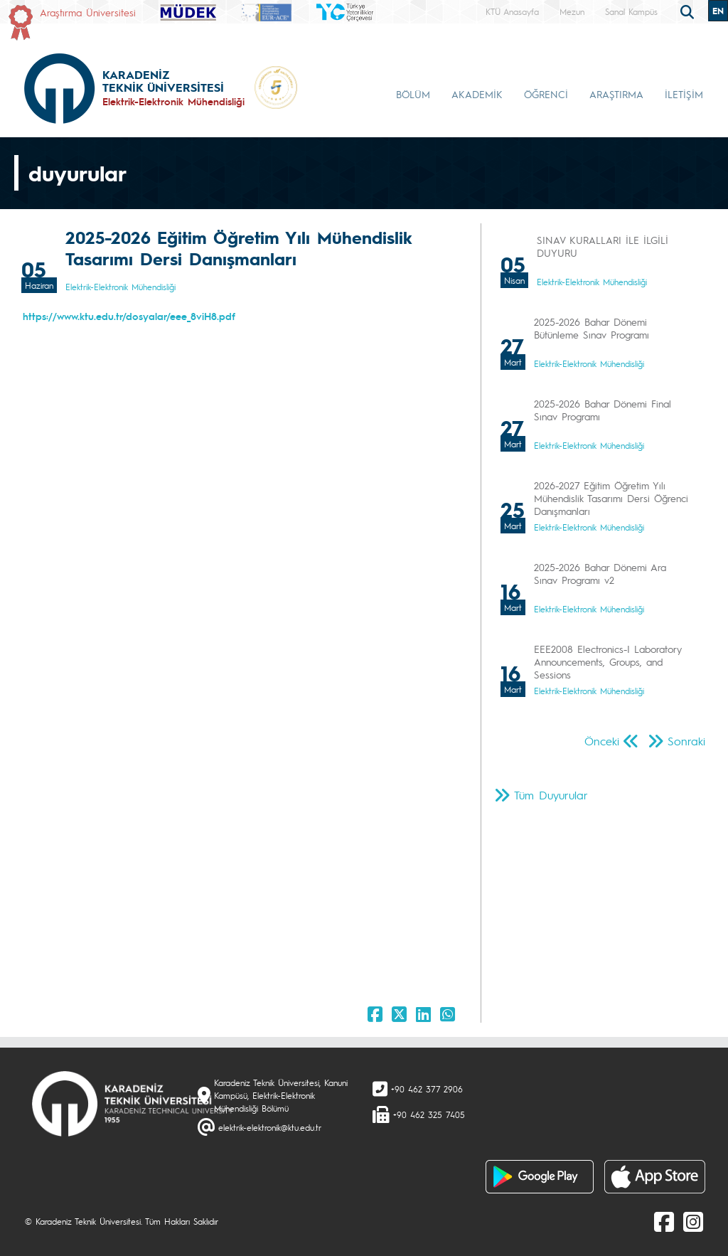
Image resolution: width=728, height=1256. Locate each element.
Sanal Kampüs (631, 11)
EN (718, 10)
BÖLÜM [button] (413, 93)
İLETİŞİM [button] (684, 93)
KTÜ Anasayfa (512, 11)
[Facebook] (664, 1221)
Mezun (572, 11)
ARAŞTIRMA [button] (616, 93)
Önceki (601, 740)
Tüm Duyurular (551, 794)
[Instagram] (693, 1221)
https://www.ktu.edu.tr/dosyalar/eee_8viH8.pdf (129, 315)
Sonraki (686, 740)
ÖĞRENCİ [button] (546, 93)
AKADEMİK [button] (477, 93)
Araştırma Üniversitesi (88, 12)
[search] (689, 10)
